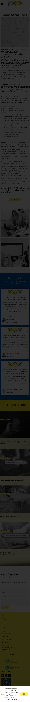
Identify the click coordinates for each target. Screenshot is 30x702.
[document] (15, 351)
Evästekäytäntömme (11, 699)
